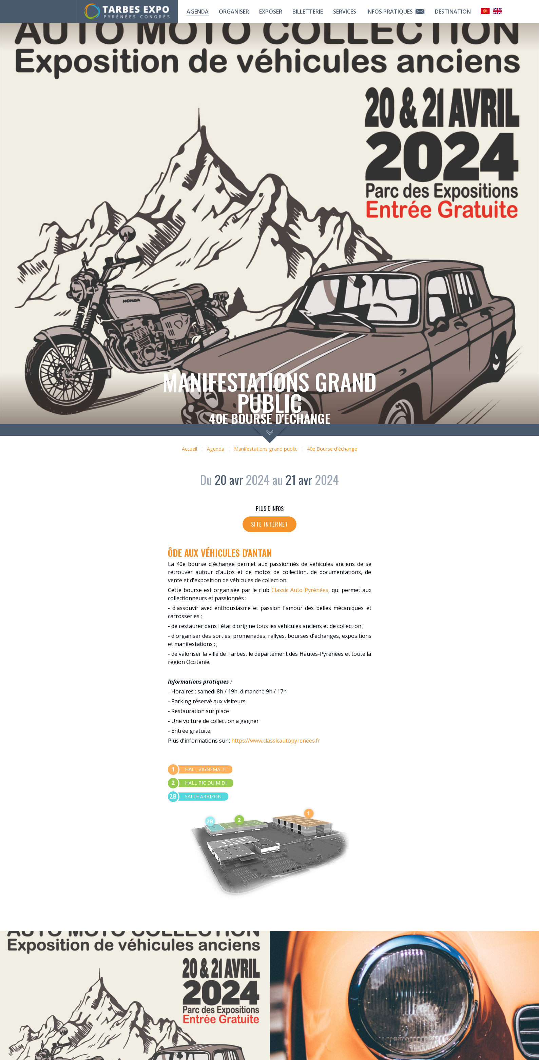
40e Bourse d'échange (332, 448)
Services (344, 11)
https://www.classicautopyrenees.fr (275, 740)
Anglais (497, 11)
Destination (453, 11)
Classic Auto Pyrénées (299, 590)
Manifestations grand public (265, 448)
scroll (269, 433)
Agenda (198, 11)
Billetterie (307, 11)
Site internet (269, 524)
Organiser (234, 11)
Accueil (189, 448)
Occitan (485, 11)
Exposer (270, 11)
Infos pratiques (395, 11)
